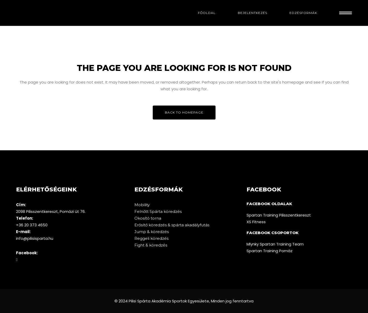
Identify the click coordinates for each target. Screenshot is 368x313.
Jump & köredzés (151, 231)
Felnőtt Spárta (149, 211)
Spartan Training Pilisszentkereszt (279, 215)
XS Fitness (256, 222)
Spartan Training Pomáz (270, 251)
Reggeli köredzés (151, 238)
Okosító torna (147, 218)
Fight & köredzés (150, 245)
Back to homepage (184, 112)
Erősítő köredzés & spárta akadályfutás (171, 224)
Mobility (142, 204)
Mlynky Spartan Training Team (275, 244)
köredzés (173, 211)
